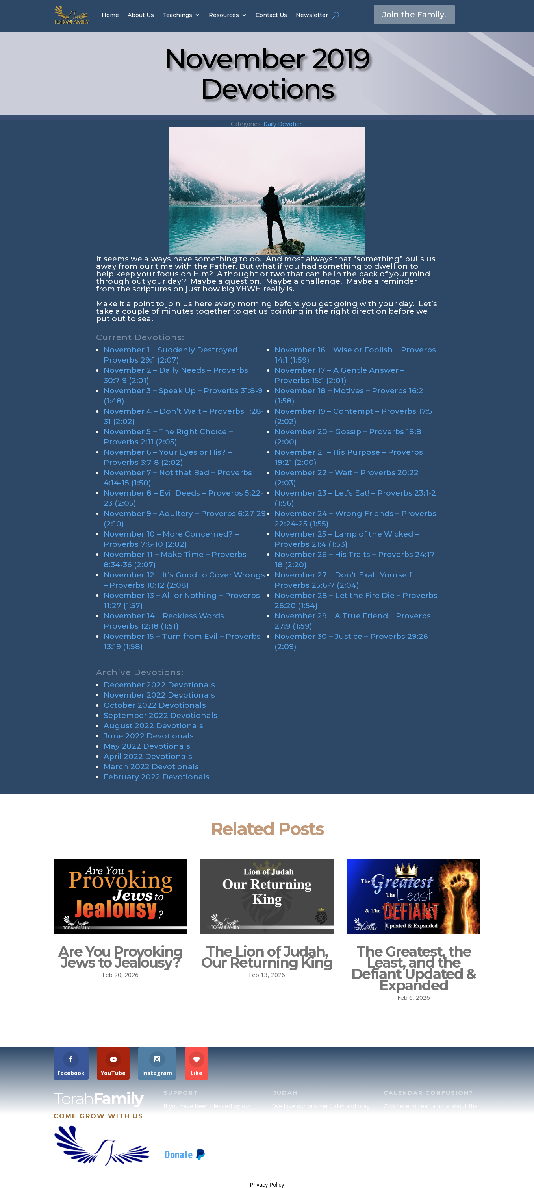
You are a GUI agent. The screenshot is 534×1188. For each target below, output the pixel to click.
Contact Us (271, 15)
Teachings (177, 15)
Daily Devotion (283, 124)
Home (110, 15)
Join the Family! (414, 14)
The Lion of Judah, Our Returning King (266, 957)
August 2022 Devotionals (153, 725)
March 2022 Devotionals (151, 766)
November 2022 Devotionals (159, 694)
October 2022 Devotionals (155, 705)
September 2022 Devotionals (160, 715)
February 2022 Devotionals (157, 776)
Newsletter (312, 15)
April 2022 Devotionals (148, 756)
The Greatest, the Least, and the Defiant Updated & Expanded (413, 968)
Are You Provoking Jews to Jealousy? (120, 957)
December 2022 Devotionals (159, 684)
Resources (224, 15)
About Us (141, 15)
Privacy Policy (267, 1185)
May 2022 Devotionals (147, 746)
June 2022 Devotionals (149, 735)
